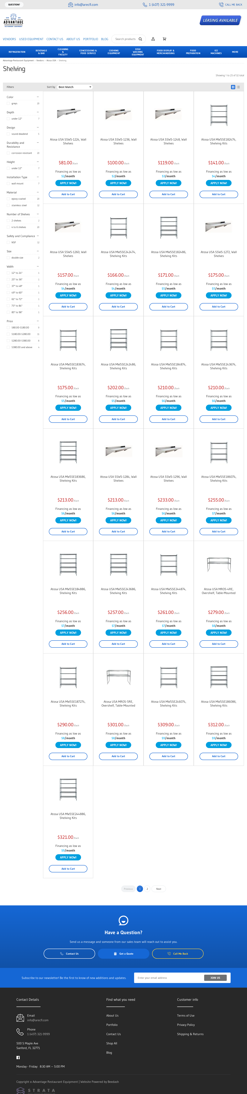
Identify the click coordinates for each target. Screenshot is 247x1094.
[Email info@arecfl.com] (83, 4)
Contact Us (55, 39)
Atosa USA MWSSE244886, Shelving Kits (68, 816)
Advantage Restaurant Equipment (18, 60)
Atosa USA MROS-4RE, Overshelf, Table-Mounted (219, 591)
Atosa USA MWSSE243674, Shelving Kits (218, 366)
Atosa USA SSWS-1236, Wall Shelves (118, 141)
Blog (104, 39)
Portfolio (90, 39)
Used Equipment (31, 39)
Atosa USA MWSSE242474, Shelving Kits (118, 254)
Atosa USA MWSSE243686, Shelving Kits (118, 591)
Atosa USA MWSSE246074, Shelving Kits (168, 703)
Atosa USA (51, 60)
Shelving (62, 60)
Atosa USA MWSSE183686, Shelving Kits (68, 478)
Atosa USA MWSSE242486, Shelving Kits (118, 366)
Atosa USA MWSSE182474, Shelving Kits (218, 141)
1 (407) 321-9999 (38, 1034)
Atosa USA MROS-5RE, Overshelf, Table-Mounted (118, 703)
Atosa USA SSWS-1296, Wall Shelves (168, 478)
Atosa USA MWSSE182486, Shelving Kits (168, 254)
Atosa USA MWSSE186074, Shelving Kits (218, 478)
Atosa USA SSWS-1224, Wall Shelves (68, 141)
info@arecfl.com (38, 1020)
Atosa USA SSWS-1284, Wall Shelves (118, 478)
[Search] (128, 39)
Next (158, 888)
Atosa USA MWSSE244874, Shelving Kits (168, 591)
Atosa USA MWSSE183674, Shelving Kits (68, 366)
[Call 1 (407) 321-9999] (158, 4)
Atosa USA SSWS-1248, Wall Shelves (168, 141)
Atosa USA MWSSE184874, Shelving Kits (168, 366)
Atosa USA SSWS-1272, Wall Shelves (219, 254)
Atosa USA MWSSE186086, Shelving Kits (218, 703)
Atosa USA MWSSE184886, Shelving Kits (68, 591)
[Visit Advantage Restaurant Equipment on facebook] (18, 1057)
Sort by (51, 87)
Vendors (9, 39)
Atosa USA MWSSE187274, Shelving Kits (68, 703)
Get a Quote (123, 953)
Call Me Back (230, 4)
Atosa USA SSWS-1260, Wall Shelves (68, 254)
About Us (73, 39)
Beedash (113, 1082)
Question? (14, 4)
